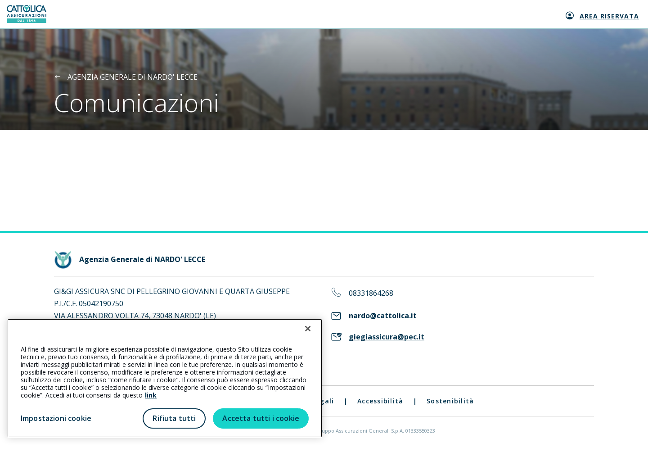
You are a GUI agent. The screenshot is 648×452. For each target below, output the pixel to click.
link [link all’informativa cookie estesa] (151, 395)
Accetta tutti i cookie (260, 418)
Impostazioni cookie (56, 418)
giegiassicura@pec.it (386, 337)
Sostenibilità (450, 401)
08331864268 (371, 293)
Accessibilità (380, 401)
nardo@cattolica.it (383, 316)
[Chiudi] (308, 329)
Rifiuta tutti (174, 418)
